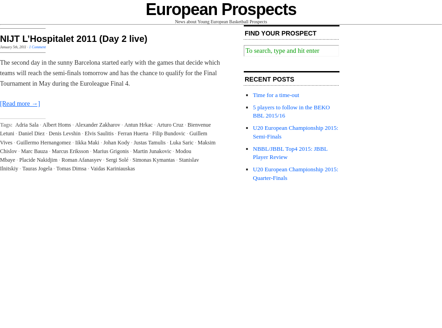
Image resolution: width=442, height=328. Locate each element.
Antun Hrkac (138, 125)
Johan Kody (116, 142)
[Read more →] (20, 103)
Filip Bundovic (168, 133)
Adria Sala (27, 125)
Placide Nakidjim (38, 160)
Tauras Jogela (37, 168)
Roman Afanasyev (82, 160)
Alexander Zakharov (97, 125)
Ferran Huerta (133, 133)
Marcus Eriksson (70, 151)
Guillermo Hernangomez (43, 142)
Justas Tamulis (150, 142)
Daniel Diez (31, 133)
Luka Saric (182, 142)
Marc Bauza (34, 151)
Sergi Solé (117, 160)
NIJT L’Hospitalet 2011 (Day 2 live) (73, 39)
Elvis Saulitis (99, 133)
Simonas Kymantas (154, 160)
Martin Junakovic (152, 151)
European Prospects (221, 9)
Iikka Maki (87, 142)
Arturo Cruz (170, 125)
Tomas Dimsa (71, 168)
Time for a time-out (276, 95)
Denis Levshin (65, 133)
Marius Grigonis (111, 151)
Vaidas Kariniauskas (113, 168)
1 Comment (37, 47)
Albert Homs (57, 125)
